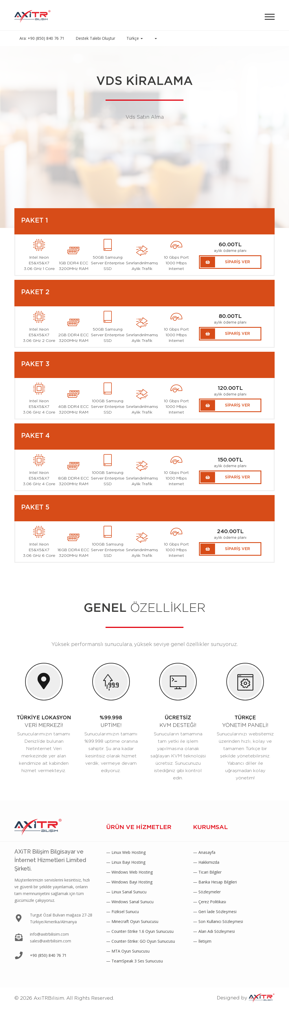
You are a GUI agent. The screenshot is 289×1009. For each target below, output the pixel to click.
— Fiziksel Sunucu (122, 911)
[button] (155, 38)
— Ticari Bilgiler (207, 872)
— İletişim (202, 941)
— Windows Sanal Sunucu (130, 901)
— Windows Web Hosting (129, 872)
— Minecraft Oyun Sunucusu (132, 921)
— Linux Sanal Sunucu (126, 891)
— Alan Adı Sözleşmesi (214, 931)
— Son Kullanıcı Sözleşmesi (218, 921)
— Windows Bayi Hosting (129, 882)
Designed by (246, 997)
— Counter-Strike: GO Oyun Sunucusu (140, 941)
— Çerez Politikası (209, 901)
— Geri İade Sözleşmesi (215, 911)
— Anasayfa (204, 852)
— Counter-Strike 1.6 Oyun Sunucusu (140, 931)
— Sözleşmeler (207, 891)
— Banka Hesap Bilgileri (215, 882)
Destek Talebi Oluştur (95, 38)
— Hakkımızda (206, 862)
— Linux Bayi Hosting (125, 862)
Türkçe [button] (134, 38)
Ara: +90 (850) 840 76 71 (41, 38)
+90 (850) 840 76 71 (48, 955)
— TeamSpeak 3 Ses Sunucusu (134, 961)
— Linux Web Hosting (126, 852)
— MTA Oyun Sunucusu (128, 951)
